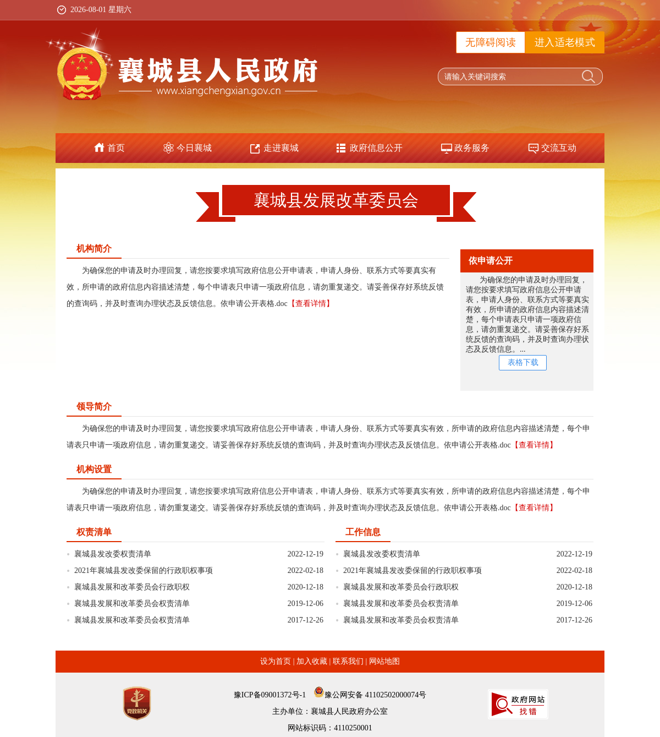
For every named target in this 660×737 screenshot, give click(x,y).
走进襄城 (281, 147)
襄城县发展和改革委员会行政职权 (132, 587)
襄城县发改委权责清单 (112, 554)
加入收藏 (311, 661)
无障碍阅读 (490, 42)
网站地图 (384, 661)
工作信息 (363, 532)
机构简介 (94, 248)
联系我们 (348, 661)
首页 (116, 147)
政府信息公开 (376, 147)
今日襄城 (194, 147)
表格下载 (523, 362)
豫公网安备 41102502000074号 (375, 695)
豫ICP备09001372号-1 (270, 695)
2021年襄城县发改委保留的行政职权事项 (143, 570)
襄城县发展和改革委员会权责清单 (132, 603)
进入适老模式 (565, 42)
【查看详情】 (311, 303)
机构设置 (94, 469)
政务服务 (472, 147)
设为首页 (275, 661)
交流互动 (558, 147)
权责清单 (94, 532)
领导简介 (94, 406)
